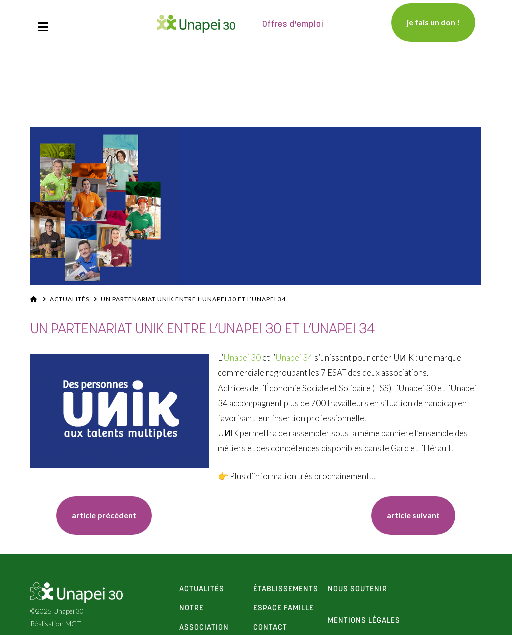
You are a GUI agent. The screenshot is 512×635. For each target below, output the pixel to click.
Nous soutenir (358, 589)
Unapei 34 (294, 357)
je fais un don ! (433, 22)
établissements (286, 589)
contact (271, 628)
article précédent (104, 515)
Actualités (70, 299)
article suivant (413, 515)
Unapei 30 (242, 357)
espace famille (284, 608)
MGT (74, 623)
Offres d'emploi (293, 24)
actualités (202, 589)
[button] (43, 26)
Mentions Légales (364, 621)
